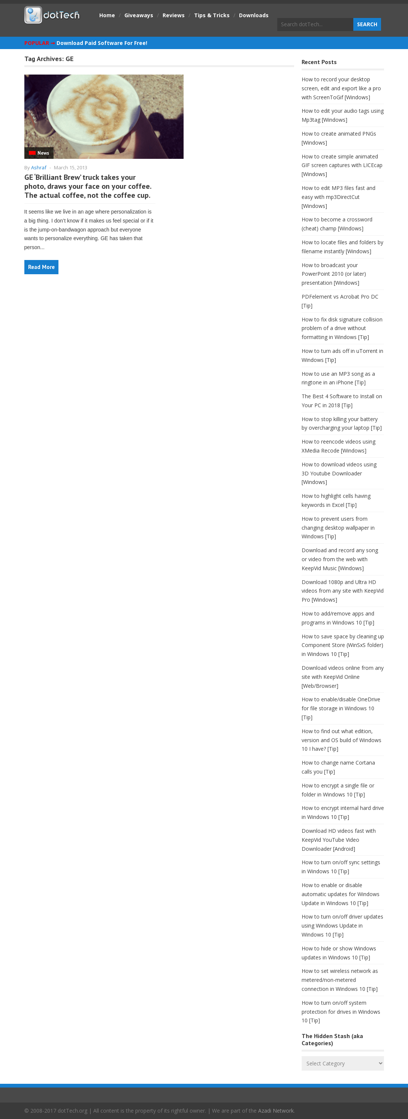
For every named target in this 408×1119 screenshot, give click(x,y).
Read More (41, 266)
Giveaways (138, 15)
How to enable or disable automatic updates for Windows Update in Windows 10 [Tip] (341, 894)
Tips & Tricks (212, 15)
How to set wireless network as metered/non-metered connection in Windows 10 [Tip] (340, 979)
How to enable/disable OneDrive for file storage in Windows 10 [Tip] (341, 708)
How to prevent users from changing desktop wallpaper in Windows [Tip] (338, 527)
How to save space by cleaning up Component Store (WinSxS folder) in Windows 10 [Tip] (343, 645)
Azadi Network (276, 1110)
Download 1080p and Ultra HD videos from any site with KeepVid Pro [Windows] (343, 591)
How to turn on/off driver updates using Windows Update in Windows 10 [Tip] (342, 925)
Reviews (174, 15)
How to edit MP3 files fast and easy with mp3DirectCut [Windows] (338, 196)
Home (107, 15)
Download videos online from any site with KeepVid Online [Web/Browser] (343, 676)
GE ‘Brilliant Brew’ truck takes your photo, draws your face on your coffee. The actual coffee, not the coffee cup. (87, 186)
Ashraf (38, 167)
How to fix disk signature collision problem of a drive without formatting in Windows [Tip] (342, 328)
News (43, 153)
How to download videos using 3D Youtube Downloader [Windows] (339, 473)
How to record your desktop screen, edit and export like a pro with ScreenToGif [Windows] (341, 88)
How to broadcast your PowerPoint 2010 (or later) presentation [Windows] (334, 274)
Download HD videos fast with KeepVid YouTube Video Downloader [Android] (339, 839)
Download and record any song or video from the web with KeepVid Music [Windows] (340, 559)
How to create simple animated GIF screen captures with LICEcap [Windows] (342, 165)
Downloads (254, 15)
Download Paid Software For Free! (102, 42)
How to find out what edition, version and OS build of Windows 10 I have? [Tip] (341, 740)
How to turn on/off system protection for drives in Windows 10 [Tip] (341, 1011)
